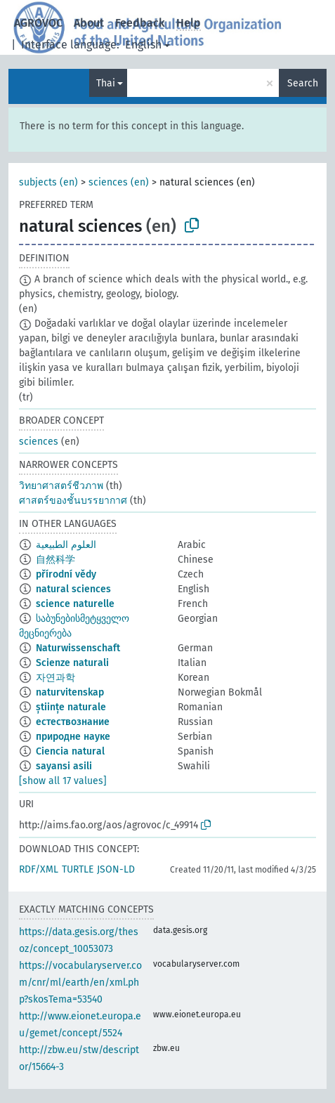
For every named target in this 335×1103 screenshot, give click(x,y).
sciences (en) (118, 182)
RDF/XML (38, 869)
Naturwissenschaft (78, 648)
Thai (105, 83)
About (89, 23)
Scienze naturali (72, 663)
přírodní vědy (66, 574)
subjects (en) (48, 182)
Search (302, 83)
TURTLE (77, 869)
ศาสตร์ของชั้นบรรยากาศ (73, 501)
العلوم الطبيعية (66, 545)
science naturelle (75, 604)
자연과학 (55, 678)
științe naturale (71, 707)
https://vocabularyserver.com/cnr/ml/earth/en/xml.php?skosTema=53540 (80, 982)
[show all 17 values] (63, 781)
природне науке (73, 737)
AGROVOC (38, 23)
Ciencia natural (70, 751)
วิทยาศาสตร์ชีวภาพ (61, 486)
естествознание (73, 722)
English (143, 44)
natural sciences (73, 589)
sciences (38, 442)
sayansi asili (64, 766)
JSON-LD (116, 869)
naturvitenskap (70, 692)
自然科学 (55, 560)
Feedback (140, 23)
